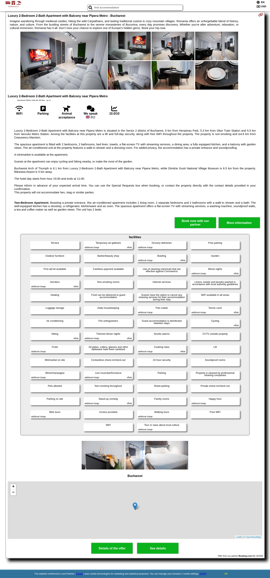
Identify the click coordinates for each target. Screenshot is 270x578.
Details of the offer (112, 548)
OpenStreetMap (253, 537)
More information (239, 222)
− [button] (13, 492)
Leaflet (239, 537)
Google (79, 573)
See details (158, 548)
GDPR (203, 573)
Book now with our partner (195, 222)
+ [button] (13, 487)
